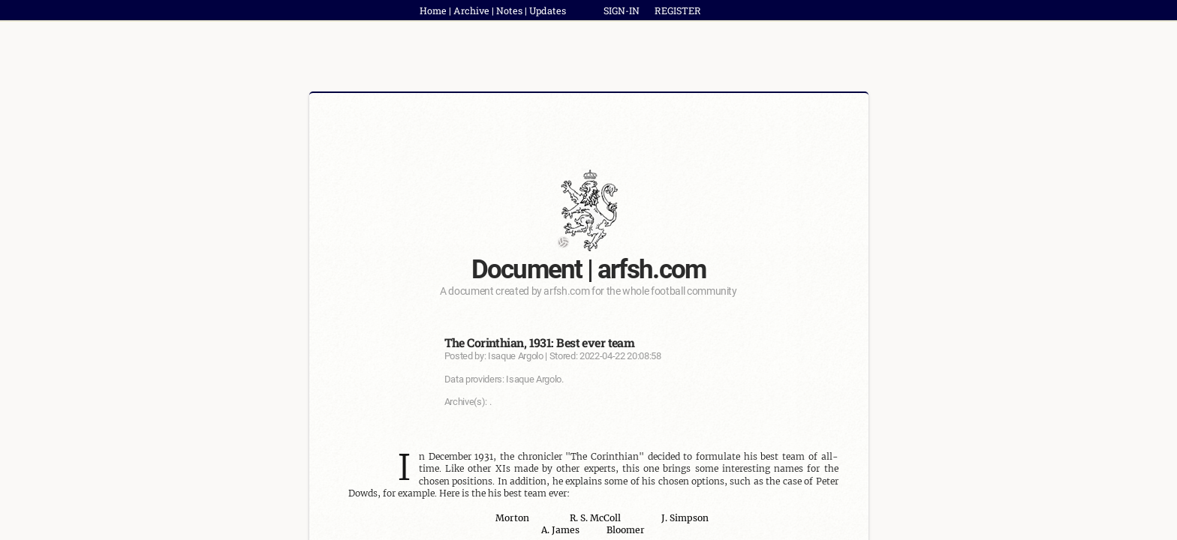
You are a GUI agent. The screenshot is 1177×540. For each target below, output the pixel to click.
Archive (471, 10)
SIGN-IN (622, 10)
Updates (547, 10)
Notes (509, 10)
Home (433, 10)
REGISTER (678, 10)
